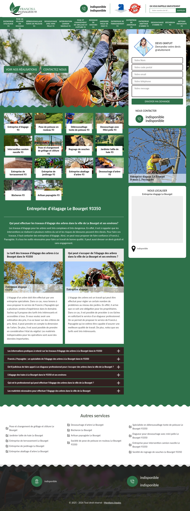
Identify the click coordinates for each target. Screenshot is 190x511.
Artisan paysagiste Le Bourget (85, 435)
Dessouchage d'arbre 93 (157, 23)
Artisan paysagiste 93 (182, 23)
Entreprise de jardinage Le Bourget (26, 446)
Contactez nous (54, 69)
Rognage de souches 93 (93, 23)
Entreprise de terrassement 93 (117, 23)
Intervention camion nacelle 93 (65, 23)
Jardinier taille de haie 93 (104, 23)
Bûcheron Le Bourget (81, 430)
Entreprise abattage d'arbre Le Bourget (28, 451)
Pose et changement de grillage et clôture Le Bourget (31, 428)
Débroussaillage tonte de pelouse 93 (34, 23)
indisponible (98, 7)
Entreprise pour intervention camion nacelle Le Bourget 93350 (156, 444)
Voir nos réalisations (21, 69)
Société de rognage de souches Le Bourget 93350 (157, 451)
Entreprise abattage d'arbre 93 (144, 23)
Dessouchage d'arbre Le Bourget (87, 424)
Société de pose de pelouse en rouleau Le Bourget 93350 (96, 442)
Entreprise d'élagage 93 (8, 23)
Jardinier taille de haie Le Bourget (26, 435)
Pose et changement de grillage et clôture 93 (80, 23)
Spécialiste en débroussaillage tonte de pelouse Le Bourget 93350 (158, 426)
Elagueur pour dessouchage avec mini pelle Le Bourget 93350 (156, 435)
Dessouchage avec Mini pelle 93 (50, 23)
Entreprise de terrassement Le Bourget (28, 440)
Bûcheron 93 (170, 23)
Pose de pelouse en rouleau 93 (20, 23)
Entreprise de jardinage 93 (131, 23)
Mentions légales (112, 502)
